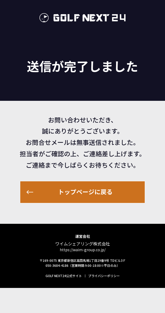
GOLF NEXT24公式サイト (64, 300)
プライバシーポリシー (104, 300)
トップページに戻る (86, 208)
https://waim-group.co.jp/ (83, 274)
